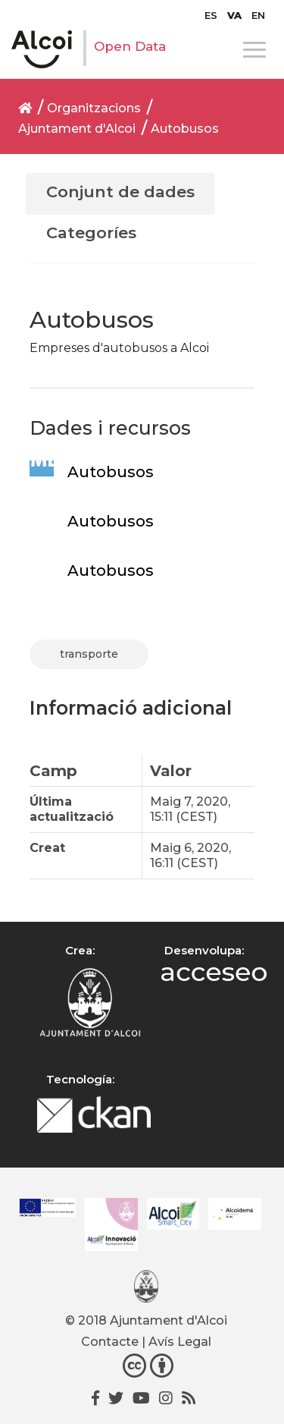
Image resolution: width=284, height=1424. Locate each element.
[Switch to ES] (210, 15)
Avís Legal (179, 1341)
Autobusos (185, 128)
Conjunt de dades (120, 191)
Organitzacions (94, 108)
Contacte (110, 1341)
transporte (89, 654)
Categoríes (91, 232)
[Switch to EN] (258, 15)
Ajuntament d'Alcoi (77, 128)
